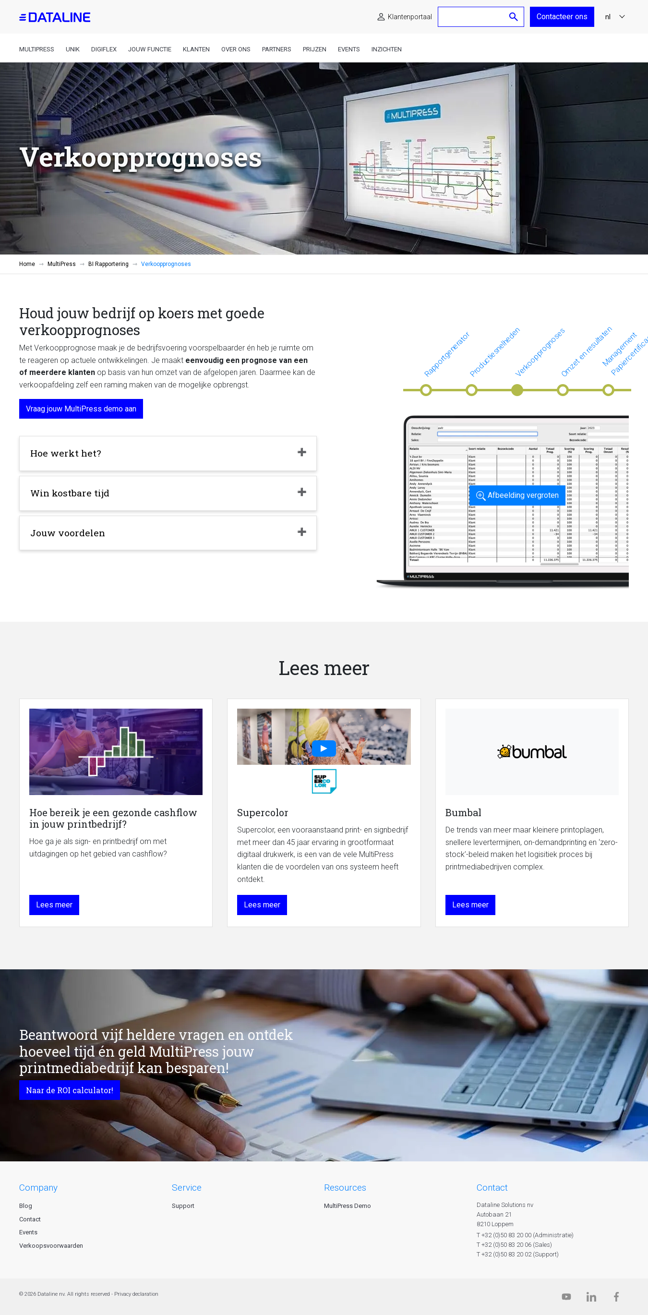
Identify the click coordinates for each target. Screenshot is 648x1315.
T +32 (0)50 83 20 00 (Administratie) (525, 1235)
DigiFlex (104, 49)
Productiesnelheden (495, 352)
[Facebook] (616, 1299)
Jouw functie (149, 49)
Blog (25, 1205)
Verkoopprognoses (540, 352)
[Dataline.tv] (566, 1299)
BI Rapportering (108, 264)
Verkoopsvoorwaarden (51, 1245)
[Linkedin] (591, 1299)
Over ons (236, 49)
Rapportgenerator (447, 354)
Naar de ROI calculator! (69, 1090)
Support (183, 1205)
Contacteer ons (562, 16)
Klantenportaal (410, 17)
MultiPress (36, 49)
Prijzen (314, 49)
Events (349, 49)
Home (27, 264)
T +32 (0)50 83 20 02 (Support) (518, 1254)
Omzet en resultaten (586, 352)
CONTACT (492, 1187)
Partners (276, 49)
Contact (30, 1219)
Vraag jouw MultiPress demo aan (81, 408)
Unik (73, 49)
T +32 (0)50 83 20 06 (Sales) (514, 1244)
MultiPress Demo (347, 1205)
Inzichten (387, 49)
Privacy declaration (136, 1294)
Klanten (196, 49)
